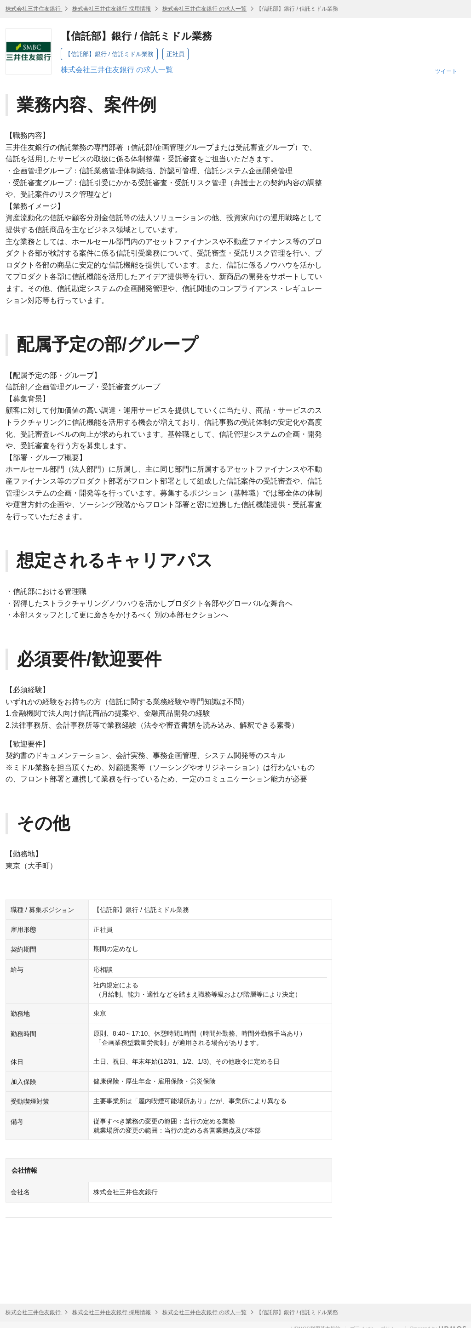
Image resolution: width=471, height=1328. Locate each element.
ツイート (446, 71)
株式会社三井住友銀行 (34, 9)
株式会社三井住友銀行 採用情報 (111, 9)
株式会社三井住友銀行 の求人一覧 (204, 9)
